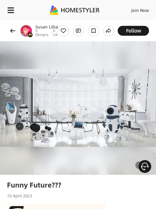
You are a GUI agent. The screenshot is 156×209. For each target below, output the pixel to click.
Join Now (140, 10)
